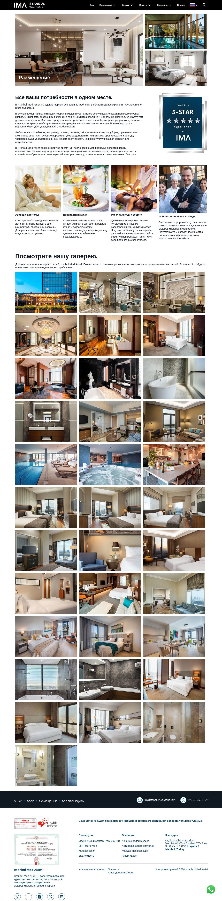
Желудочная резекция (135, 851)
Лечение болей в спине (135, 841)
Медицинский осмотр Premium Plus (99, 841)
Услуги (127, 5)
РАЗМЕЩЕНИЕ (48, 801)
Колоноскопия (87, 851)
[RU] (193, 5)
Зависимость (86, 856)
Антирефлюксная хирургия (138, 846)
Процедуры (107, 5)
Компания (164, 5)
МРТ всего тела (88, 846)
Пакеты (145, 5)
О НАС (18, 801)
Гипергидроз (129, 856)
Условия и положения (91, 869)
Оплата (181, 5)
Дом (92, 5)
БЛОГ (30, 801)
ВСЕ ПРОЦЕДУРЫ (73, 801)
